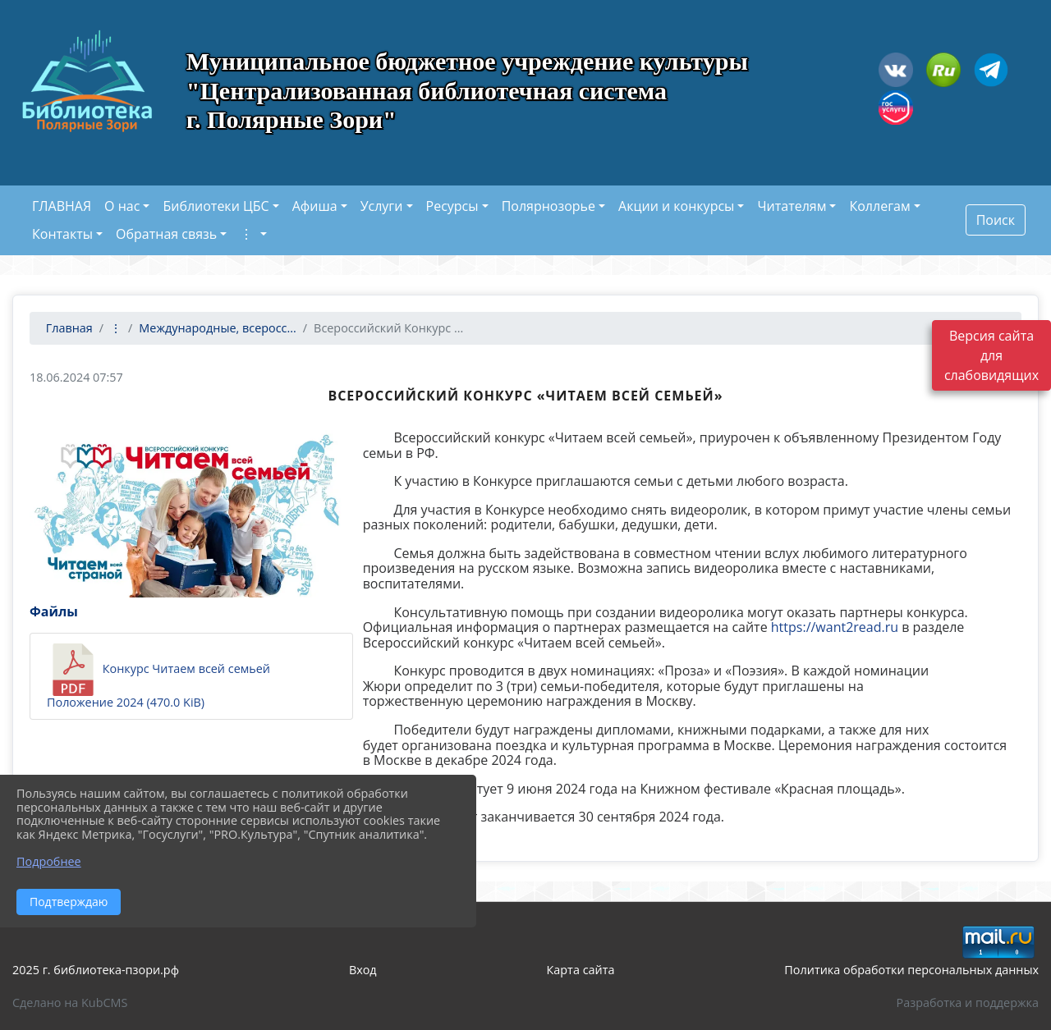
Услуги (381, 206)
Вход (363, 969)
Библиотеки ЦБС (215, 206)
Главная (68, 328)
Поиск (995, 220)
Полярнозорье (548, 206)
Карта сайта (581, 969)
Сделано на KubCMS (69, 1002)
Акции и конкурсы (676, 206)
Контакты (62, 234)
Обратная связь (166, 234)
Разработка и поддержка (968, 1002)
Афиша (314, 206)
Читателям (791, 206)
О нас (122, 206)
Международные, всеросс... (217, 328)
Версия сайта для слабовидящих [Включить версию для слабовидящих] (991, 358)
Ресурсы (452, 206)
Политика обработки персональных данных (911, 969)
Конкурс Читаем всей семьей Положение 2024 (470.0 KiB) (158, 676)
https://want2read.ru (834, 627)
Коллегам (879, 206)
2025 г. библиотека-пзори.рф (95, 969)
